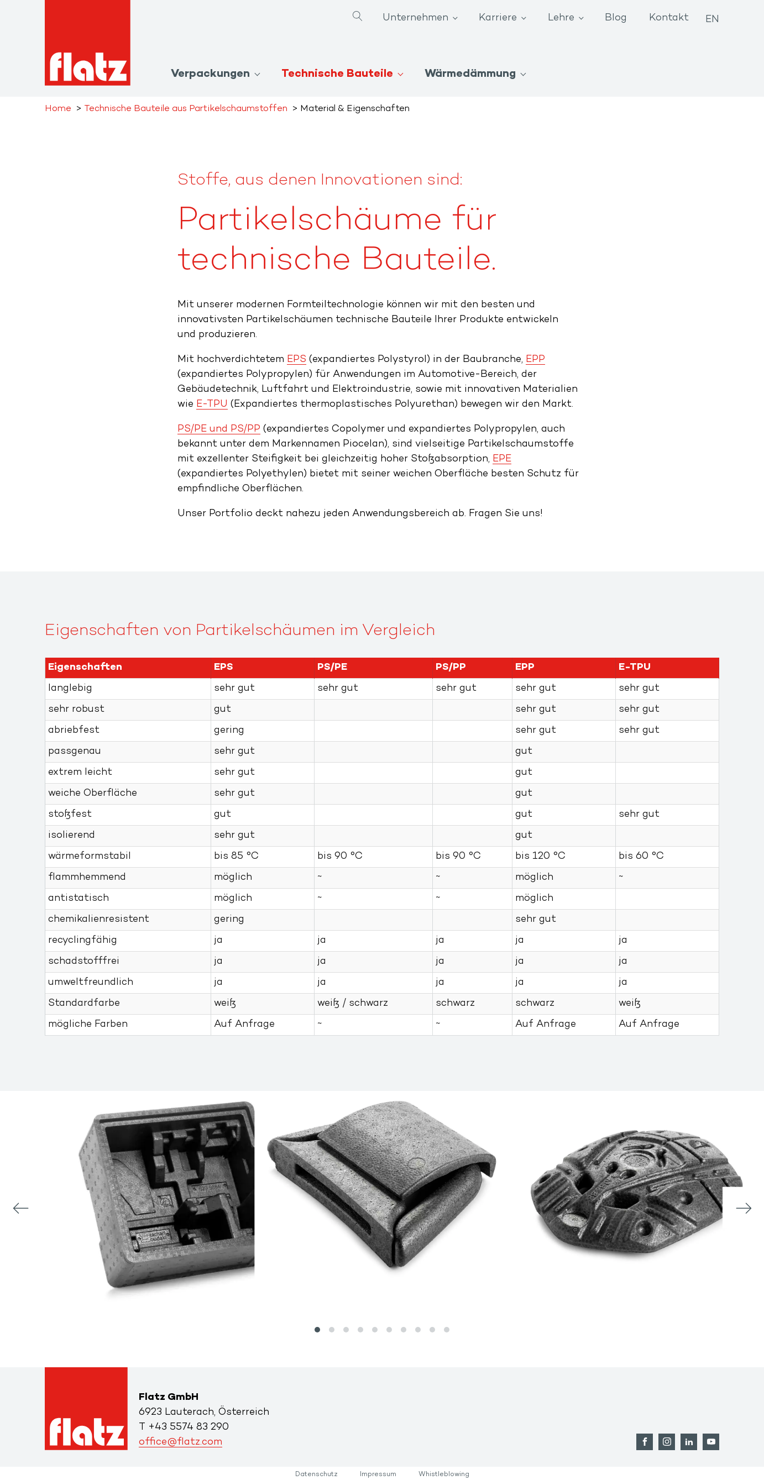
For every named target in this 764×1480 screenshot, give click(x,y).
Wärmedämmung (470, 74)
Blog (616, 18)
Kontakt (669, 18)
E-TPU (212, 404)
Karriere (498, 18)
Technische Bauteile (337, 74)
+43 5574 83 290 (188, 1427)
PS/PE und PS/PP (218, 429)
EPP (535, 360)
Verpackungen (210, 74)
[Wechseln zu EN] (712, 16)
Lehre (561, 18)
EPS (296, 360)
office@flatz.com (180, 1442)
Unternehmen (415, 18)
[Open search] (357, 17)
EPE (502, 459)
